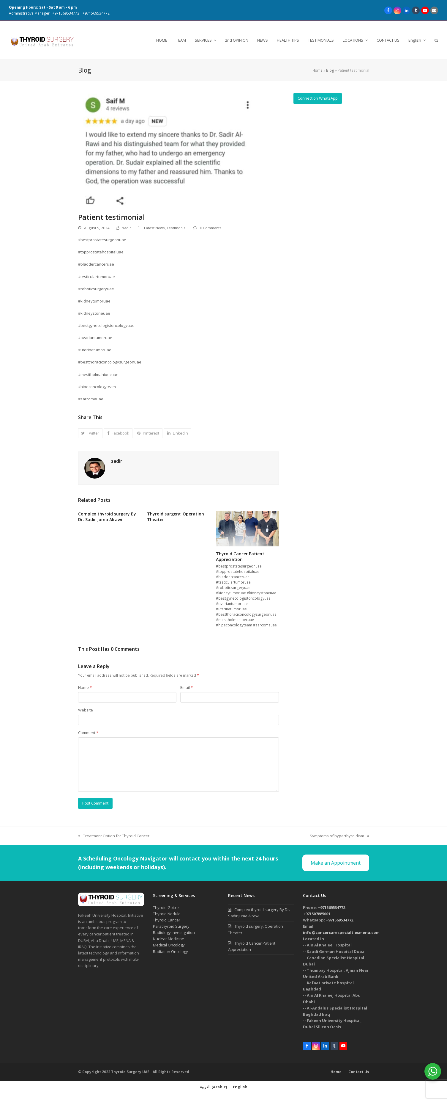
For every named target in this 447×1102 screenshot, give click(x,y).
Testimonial (177, 228)
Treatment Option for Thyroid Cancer (113, 836)
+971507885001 (316, 913)
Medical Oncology (169, 945)
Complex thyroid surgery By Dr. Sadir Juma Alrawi (107, 516)
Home (317, 70)
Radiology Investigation (174, 932)
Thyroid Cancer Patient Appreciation (240, 556)
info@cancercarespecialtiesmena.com (341, 932)
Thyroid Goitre (166, 907)
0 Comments (211, 228)
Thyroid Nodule (167, 913)
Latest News (154, 228)
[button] (436, 40)
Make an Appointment (336, 863)
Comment (88, 732)
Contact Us (358, 1071)
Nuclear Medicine (168, 938)
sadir (126, 228)
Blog (330, 70)
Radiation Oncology (170, 951)
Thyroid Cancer (166, 920)
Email (186, 687)
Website (85, 710)
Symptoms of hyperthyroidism (339, 836)
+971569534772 (65, 13)
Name (85, 687)
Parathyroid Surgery (171, 926)
